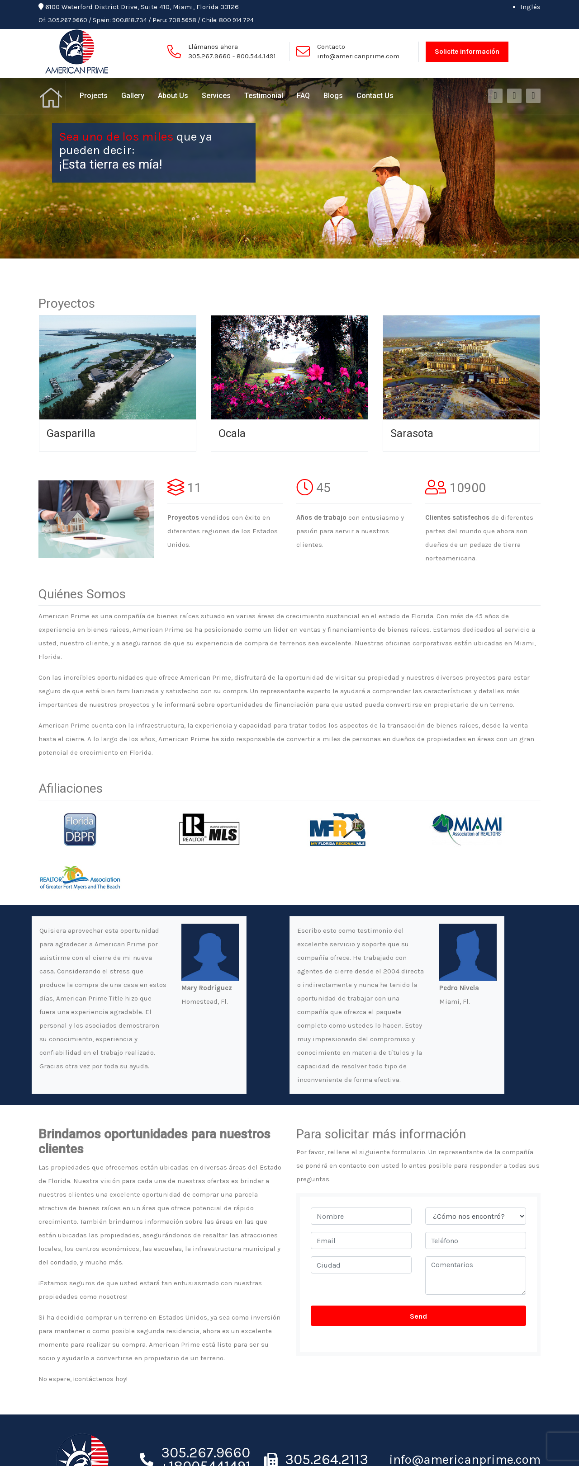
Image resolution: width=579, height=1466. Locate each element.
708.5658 (182, 20)
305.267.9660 (67, 20)
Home (52, 96)
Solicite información (467, 51)
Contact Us (375, 95)
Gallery (132, 95)
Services (216, 95)
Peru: (159, 20)
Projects (94, 95)
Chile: (210, 20)
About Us (173, 95)
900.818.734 (129, 20)
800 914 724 (236, 20)
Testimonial (263, 95)
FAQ (303, 95)
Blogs (333, 95)
